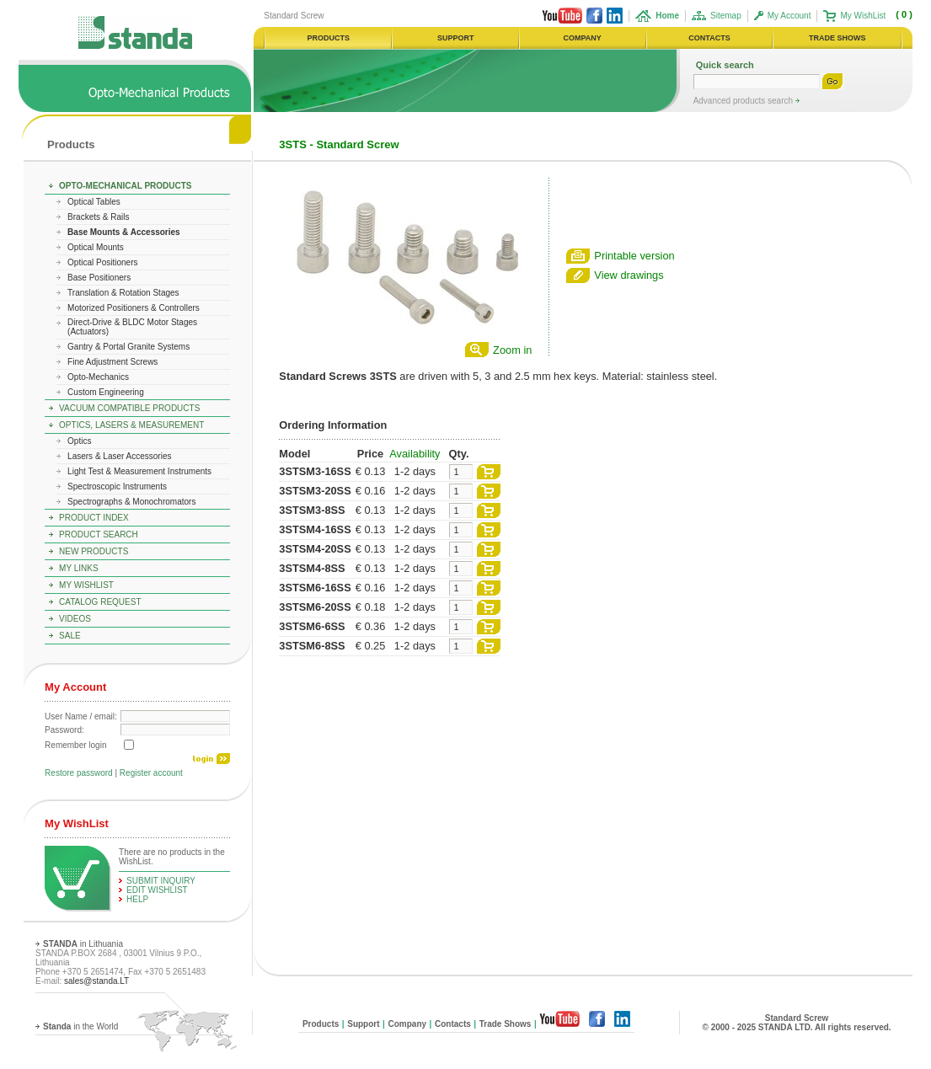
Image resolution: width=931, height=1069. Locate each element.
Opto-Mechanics (98, 377)
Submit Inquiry (160, 880)
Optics (79, 441)
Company (407, 1024)
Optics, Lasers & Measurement (131, 425)
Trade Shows (505, 1024)
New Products (93, 551)
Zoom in (512, 350)
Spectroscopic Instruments (117, 486)
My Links (79, 568)
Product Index (94, 517)
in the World (80, 1026)
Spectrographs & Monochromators (131, 501)
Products (70, 144)
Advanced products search (744, 100)
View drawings (628, 275)
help (137, 899)
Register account (151, 773)
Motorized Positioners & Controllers (133, 308)
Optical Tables (93, 201)
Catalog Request (100, 602)
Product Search (98, 534)
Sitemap (725, 15)
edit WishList (157, 890)
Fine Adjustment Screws (112, 361)
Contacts (453, 1024)
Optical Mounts (95, 247)
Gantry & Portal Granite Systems (128, 346)
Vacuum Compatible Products (129, 408)
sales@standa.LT (96, 981)
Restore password (79, 773)
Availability (414, 453)
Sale (70, 635)
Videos (75, 618)
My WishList (863, 15)
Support (363, 1024)
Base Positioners (99, 277)
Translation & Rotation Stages (123, 292)
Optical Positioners (102, 262)
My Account (789, 15)
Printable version (634, 255)
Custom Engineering (105, 392)
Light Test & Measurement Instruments (139, 471)
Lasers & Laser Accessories (119, 456)
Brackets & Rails (98, 217)
